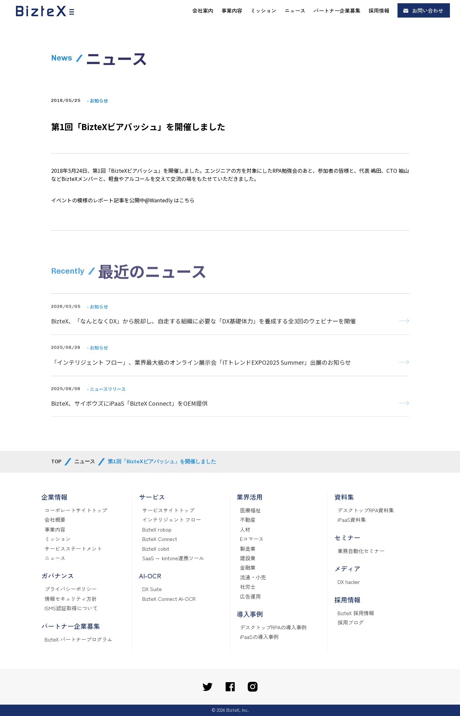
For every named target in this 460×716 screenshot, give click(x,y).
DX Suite (152, 589)
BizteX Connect (159, 539)
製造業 (248, 548)
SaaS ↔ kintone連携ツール (173, 558)
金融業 (248, 567)
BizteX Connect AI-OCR (169, 598)
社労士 (248, 586)
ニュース (295, 10)
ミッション (263, 10)
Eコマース (252, 539)
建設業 (248, 558)
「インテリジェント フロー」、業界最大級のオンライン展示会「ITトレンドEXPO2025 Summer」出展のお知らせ (201, 373)
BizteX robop (157, 529)
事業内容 (231, 10)
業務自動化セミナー (361, 551)
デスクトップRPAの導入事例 (273, 627)
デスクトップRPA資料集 (366, 510)
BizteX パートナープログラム (78, 639)
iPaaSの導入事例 (259, 637)
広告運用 (250, 596)
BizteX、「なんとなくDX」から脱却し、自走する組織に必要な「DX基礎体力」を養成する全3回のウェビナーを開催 (203, 332)
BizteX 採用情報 (356, 613)
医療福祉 (250, 510)
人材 (245, 529)
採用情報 (379, 10)
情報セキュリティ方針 (71, 598)
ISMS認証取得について (71, 608)
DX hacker (349, 582)
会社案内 (202, 10)
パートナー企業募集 (337, 10)
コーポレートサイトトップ (76, 510)
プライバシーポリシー (71, 589)
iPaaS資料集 (352, 519)
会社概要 (55, 519)
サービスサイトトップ (168, 510)
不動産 (248, 519)
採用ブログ (351, 622)
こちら (187, 200)
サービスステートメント (73, 548)
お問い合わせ (427, 10)
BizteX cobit (155, 548)
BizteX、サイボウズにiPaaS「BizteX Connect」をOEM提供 (129, 414)
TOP (56, 461)
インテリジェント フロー (171, 519)
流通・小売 (253, 577)
